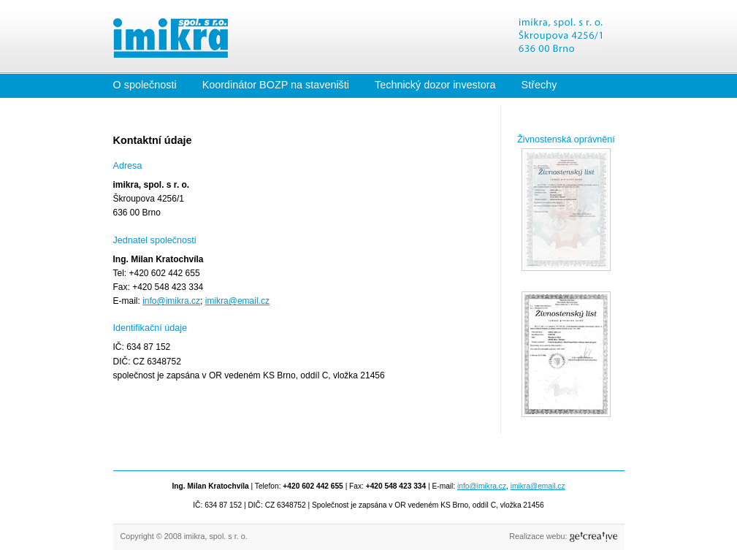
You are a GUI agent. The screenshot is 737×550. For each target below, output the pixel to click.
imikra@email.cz (237, 301)
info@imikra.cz (171, 301)
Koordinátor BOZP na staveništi (275, 85)
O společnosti (145, 85)
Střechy (539, 85)
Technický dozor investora (435, 85)
